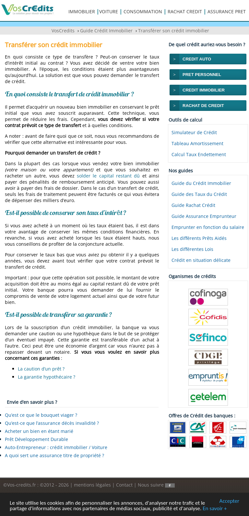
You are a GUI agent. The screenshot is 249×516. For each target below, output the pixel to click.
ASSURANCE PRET (227, 11)
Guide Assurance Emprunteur (204, 216)
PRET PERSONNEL (202, 74)
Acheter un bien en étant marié (39, 431)
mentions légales (92, 485)
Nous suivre (156, 485)
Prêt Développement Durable (36, 439)
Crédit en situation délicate (201, 260)
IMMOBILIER (81, 11)
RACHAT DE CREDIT (203, 105)
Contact (124, 485)
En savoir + (215, 508)
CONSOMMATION (143, 11)
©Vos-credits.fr (20, 485)
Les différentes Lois (192, 249)
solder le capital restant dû (108, 176)
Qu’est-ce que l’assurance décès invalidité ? (52, 423)
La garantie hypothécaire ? (46, 377)
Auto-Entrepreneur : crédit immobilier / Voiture (56, 447)
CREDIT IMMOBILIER (204, 90)
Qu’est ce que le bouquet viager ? (41, 415)
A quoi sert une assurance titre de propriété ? (54, 455)
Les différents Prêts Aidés (199, 238)
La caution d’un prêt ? (41, 369)
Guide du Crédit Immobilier (201, 183)
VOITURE (108, 11)
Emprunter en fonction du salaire (208, 227)
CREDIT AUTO (197, 59)
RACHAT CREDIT (185, 11)
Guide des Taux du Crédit (199, 194)
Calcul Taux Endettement (199, 154)
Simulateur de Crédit (194, 132)
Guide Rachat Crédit (193, 205)
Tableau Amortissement (197, 143)
